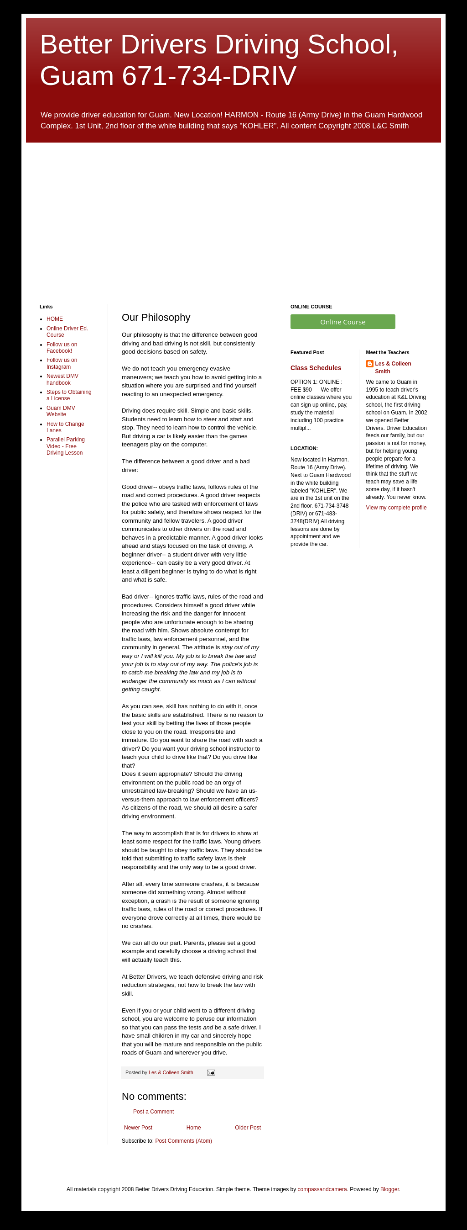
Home (194, 1127)
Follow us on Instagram (62, 363)
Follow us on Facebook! (62, 347)
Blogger (389, 1189)
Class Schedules (316, 367)
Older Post (248, 1127)
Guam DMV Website (61, 411)
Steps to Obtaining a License (69, 395)
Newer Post (138, 1127)
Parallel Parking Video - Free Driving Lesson (66, 446)
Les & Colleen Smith (393, 368)
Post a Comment (153, 1111)
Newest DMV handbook (62, 379)
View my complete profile (396, 507)
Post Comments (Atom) (183, 1141)
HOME (55, 319)
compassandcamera (322, 1189)
